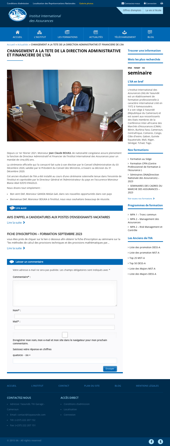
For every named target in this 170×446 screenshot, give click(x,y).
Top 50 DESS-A (137, 263)
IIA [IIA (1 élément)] (143, 68)
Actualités (96, 37)
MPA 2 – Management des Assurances (143, 221)
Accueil (17, 37)
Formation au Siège (140, 159)
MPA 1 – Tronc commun (142, 214)
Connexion (150, 3)
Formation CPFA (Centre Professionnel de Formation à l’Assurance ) (144, 167)
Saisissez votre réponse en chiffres (32, 349)
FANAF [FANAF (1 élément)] (137, 68)
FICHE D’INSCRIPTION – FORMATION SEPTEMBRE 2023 (44, 234)
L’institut (40, 37)
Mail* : (16, 321)
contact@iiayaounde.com (31, 414)
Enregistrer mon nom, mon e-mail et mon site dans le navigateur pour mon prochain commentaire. (60, 342)
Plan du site (92, 385)
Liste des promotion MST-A (144, 252)
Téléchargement (125, 37)
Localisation (70, 409)
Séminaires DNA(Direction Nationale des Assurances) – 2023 (143, 178)
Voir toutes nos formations (141, 198)
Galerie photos (86, 3)
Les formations (68, 37)
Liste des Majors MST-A (142, 268)
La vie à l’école (153, 10)
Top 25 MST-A (137, 258)
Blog (151, 37)
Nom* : (17, 310)
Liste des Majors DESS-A (142, 274)
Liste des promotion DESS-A (144, 247)
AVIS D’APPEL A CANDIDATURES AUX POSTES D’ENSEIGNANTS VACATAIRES (58, 217)
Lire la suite (16, 222)
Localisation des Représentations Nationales (54, 3)
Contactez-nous (131, 3)
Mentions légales (147, 385)
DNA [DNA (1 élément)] (130, 68)
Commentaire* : (22, 277)
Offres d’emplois (132, 10)
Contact (63, 385)
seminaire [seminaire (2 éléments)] (140, 73)
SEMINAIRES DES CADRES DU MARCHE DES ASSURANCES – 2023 (145, 189)
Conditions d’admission (18, 3)
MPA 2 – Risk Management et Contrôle (145, 229)
